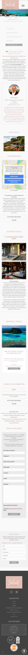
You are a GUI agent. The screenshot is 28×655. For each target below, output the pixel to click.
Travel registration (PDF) (14, 612)
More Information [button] (14, 173)
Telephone (6, 456)
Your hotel (10, 29)
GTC (14, 614)
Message (5, 484)
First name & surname (9, 450)
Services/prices (11, 33)
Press (14, 601)
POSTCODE (6, 467)
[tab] (14, 217)
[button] (2, 652)
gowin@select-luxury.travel (14, 104)
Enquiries (9, 41)
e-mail (5, 478)
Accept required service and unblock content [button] (14, 181)
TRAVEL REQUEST (14, 368)
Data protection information (10, 505)
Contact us (14, 616)
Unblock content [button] (14, 176)
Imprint (14, 605)
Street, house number (8, 461)
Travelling (17, 17)
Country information (14, 37)
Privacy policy (14, 610)
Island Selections (13, 19)
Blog (14, 603)
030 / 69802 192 (14, 103)
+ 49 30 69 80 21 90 (17, 440)
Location (5, 473)
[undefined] (24, 651)
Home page (8, 17)
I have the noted (12, 509)
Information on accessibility (14, 608)
